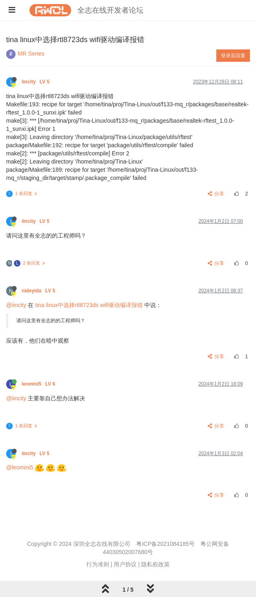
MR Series (31, 53)
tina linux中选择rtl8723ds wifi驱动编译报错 (89, 305)
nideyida (39, 291)
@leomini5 (19, 467)
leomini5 (39, 384)
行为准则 (97, 564)
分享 (216, 194)
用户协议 (125, 564)
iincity (36, 82)
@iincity (16, 305)
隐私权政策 (155, 564)
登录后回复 (233, 55)
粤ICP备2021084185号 (165, 544)
